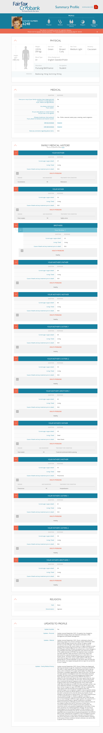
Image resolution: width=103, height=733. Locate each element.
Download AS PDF (87, 7)
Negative (59, 123)
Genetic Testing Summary (44, 32)
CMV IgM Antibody (48, 127)
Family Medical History (71, 23)
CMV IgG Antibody (49, 123)
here (63, 147)
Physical (48, 22)
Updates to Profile (94, 23)
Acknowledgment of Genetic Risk (65, 32)
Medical (60, 22)
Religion (82, 22)
